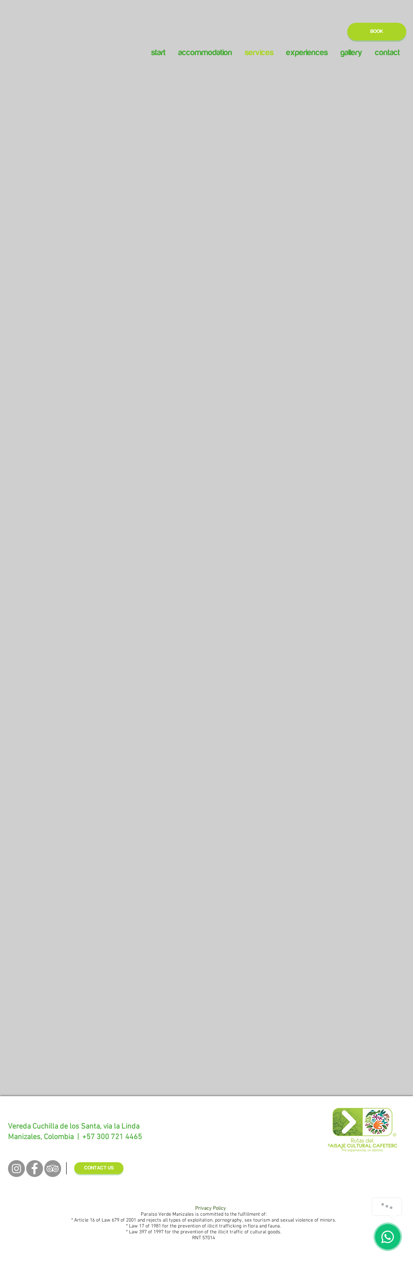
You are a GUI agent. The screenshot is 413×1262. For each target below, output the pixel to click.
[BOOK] (376, 31)
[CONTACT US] (98, 1168)
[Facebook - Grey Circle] (34, 1168)
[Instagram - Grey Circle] (16, 1168)
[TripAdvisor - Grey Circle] (52, 1168)
